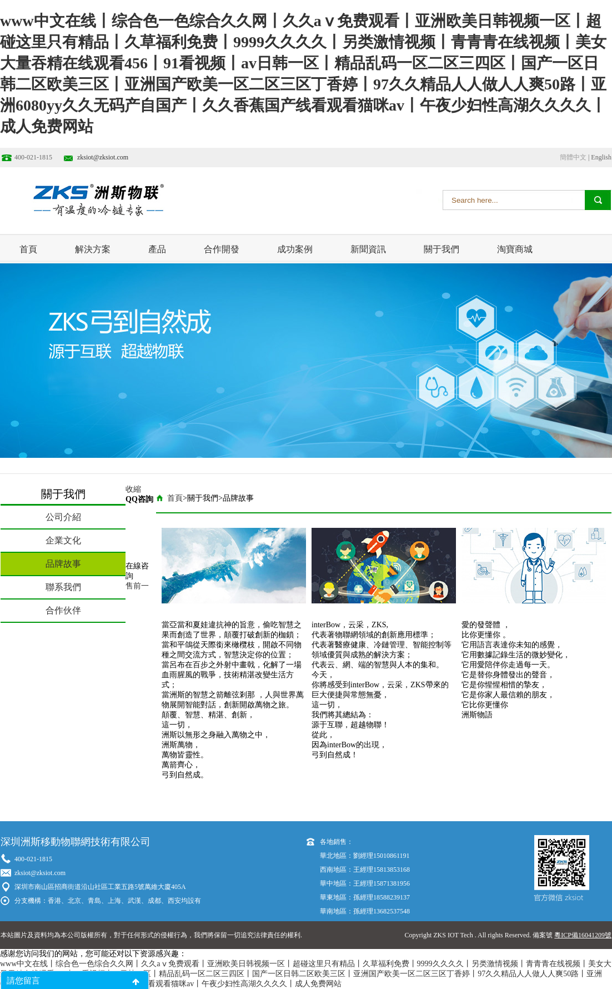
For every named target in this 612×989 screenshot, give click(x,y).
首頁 (28, 249)
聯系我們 (63, 587)
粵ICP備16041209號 (582, 935)
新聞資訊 (368, 249)
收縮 (133, 489)
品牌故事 (63, 563)
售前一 (137, 586)
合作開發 (221, 249)
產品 (157, 249)
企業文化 (63, 540)
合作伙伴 (63, 610)
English (601, 157)
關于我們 (441, 249)
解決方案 (93, 249)
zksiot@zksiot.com (102, 157)
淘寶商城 (515, 249)
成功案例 (295, 249)
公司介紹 (63, 517)
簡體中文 (573, 157)
